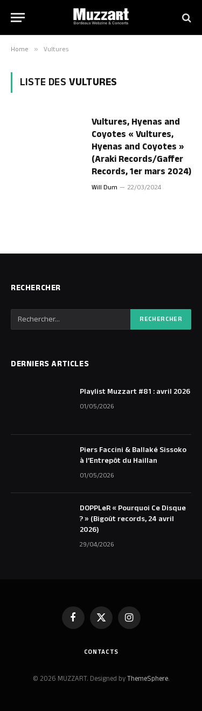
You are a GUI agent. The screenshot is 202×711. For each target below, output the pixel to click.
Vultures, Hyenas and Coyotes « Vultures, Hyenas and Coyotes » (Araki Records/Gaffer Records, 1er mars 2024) (141, 146)
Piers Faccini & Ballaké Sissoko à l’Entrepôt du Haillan (133, 455)
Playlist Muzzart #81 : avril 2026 (135, 391)
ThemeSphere (147, 678)
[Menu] (18, 17)
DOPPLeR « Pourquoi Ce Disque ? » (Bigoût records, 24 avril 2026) (133, 519)
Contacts (101, 652)
